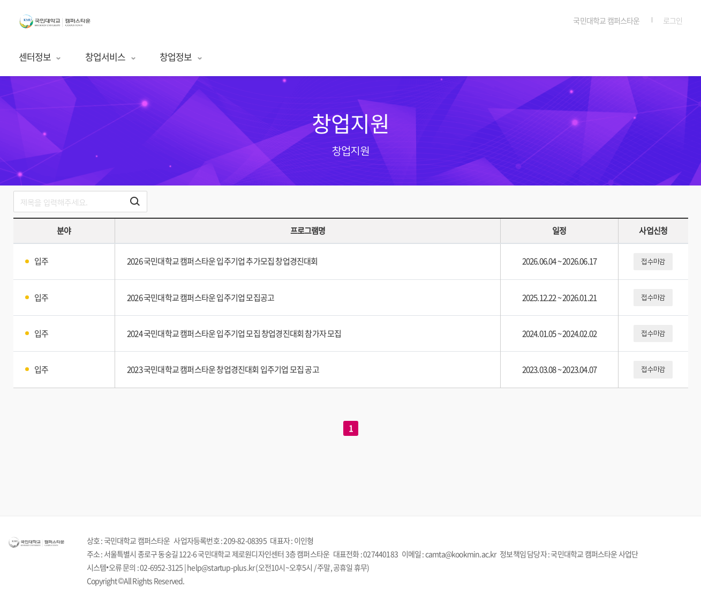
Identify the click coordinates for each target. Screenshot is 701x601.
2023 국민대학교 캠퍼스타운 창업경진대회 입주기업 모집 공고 (223, 369)
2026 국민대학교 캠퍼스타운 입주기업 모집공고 (200, 297)
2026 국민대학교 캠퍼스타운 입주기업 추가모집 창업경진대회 (222, 261)
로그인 (673, 20)
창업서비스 (111, 56)
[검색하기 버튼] (135, 202)
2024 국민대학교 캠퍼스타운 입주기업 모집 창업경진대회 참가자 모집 (234, 333)
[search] (80, 201)
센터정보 (40, 56)
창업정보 (181, 56)
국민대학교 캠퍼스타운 (606, 20)
